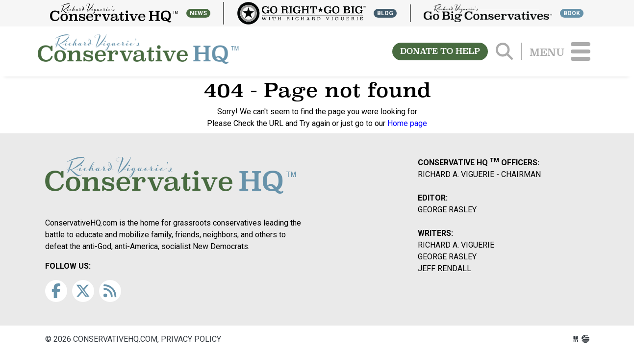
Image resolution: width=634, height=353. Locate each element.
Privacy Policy (191, 339)
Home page (407, 123)
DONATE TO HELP (440, 51)
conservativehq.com (138, 51)
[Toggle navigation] (580, 51)
